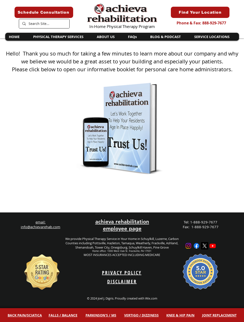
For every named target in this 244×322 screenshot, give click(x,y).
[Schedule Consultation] (44, 12)
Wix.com (151, 298)
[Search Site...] (44, 23)
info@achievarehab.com (40, 226)
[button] (61, 37)
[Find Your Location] (200, 12)
